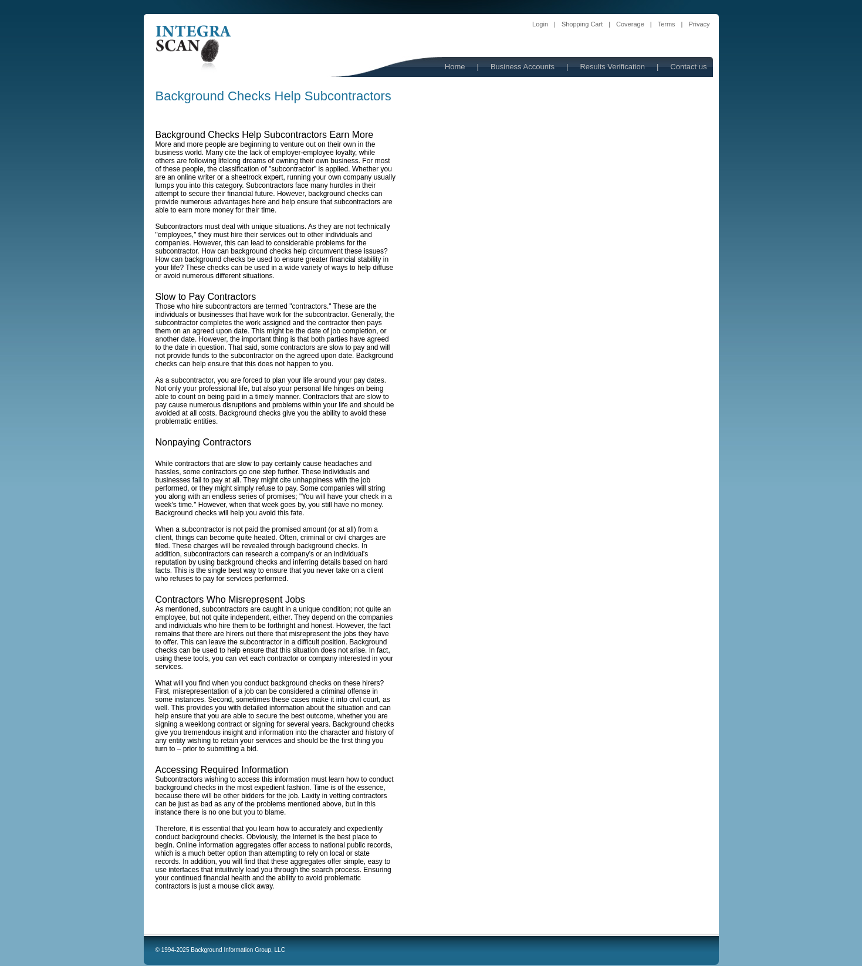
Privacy (698, 24)
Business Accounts (523, 66)
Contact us (688, 66)
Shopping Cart (582, 24)
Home (455, 66)
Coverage (630, 24)
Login (540, 24)
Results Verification (612, 66)
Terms (666, 24)
